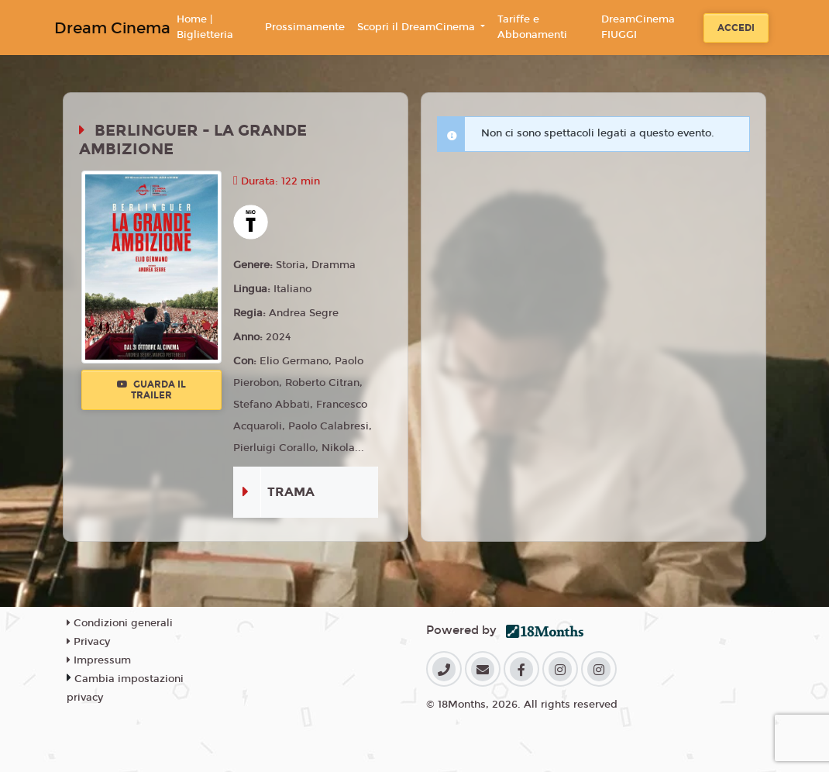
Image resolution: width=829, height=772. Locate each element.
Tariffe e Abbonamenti (532, 27)
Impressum (99, 660)
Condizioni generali (120, 623)
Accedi (736, 27)
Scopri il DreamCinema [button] (417, 27)
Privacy (88, 642)
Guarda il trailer (151, 390)
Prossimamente (305, 27)
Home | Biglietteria (205, 27)
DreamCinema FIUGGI (638, 27)
